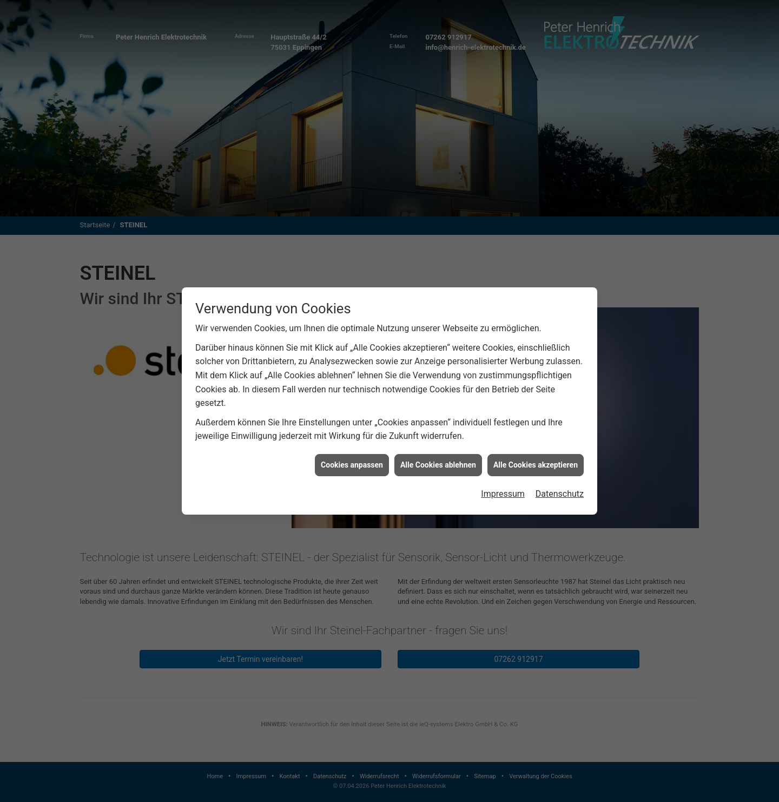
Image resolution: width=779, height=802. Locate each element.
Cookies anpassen (352, 453)
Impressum (503, 482)
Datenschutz (560, 482)
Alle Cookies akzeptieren (535, 453)
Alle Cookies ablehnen (438, 453)
